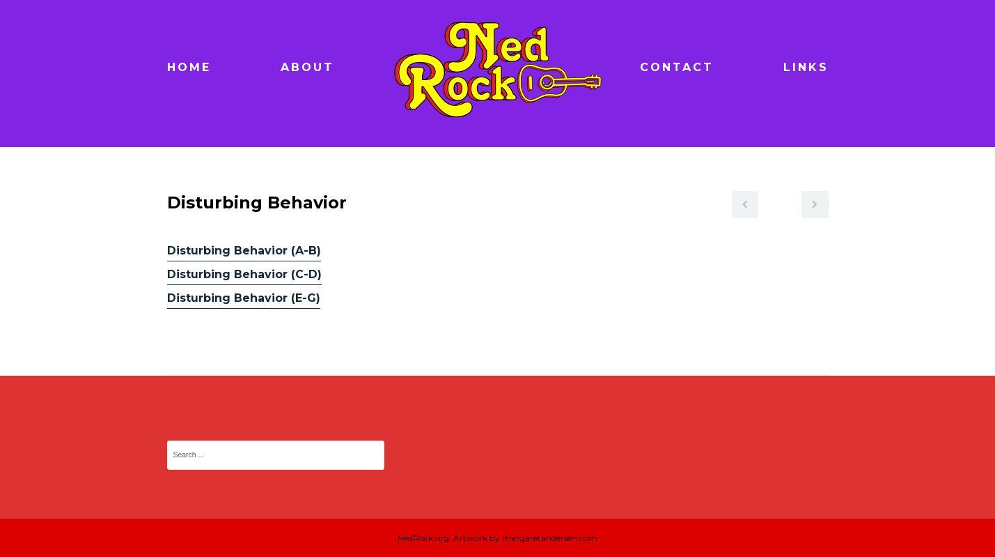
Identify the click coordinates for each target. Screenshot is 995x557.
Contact (677, 67)
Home (189, 67)
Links (806, 67)
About (307, 67)
